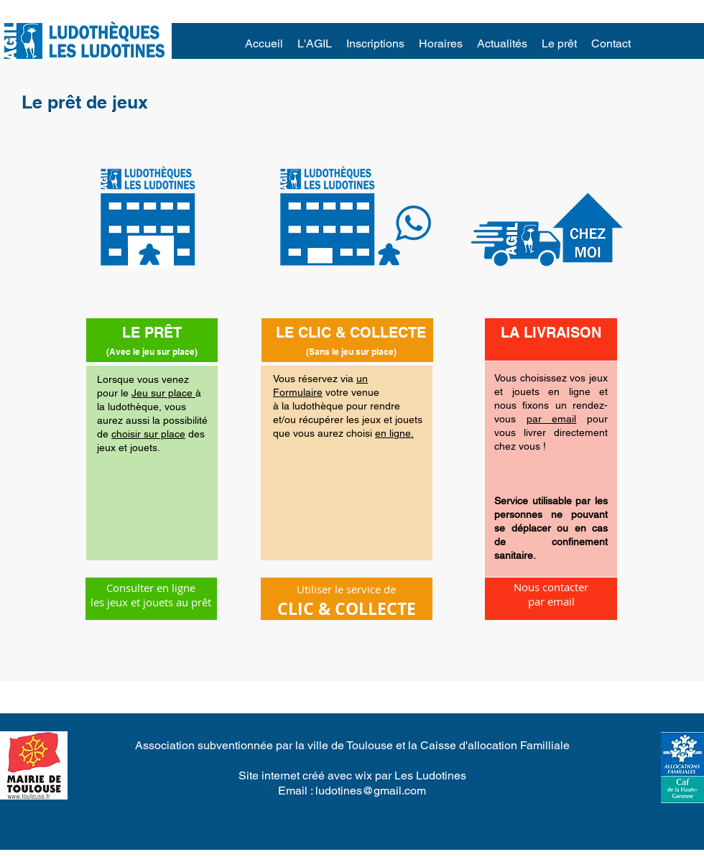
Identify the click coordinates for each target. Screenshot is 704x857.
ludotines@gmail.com (370, 790)
